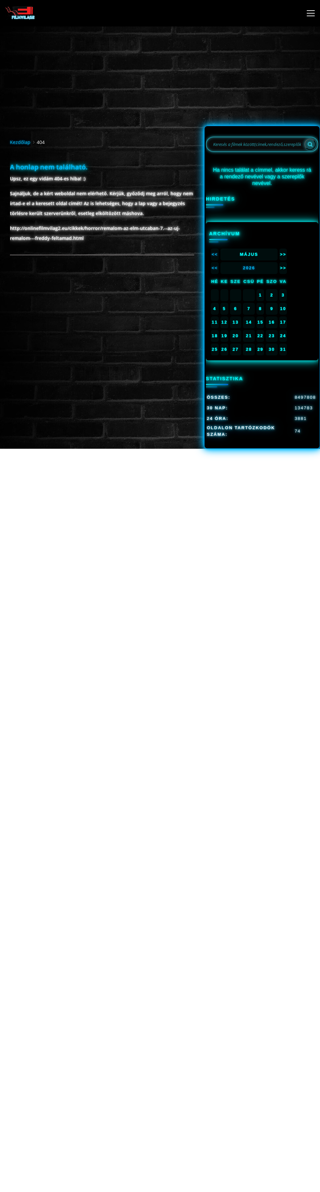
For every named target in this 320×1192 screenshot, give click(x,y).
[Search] (310, 144)
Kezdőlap (20, 142)
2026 (249, 267)
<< (214, 254)
